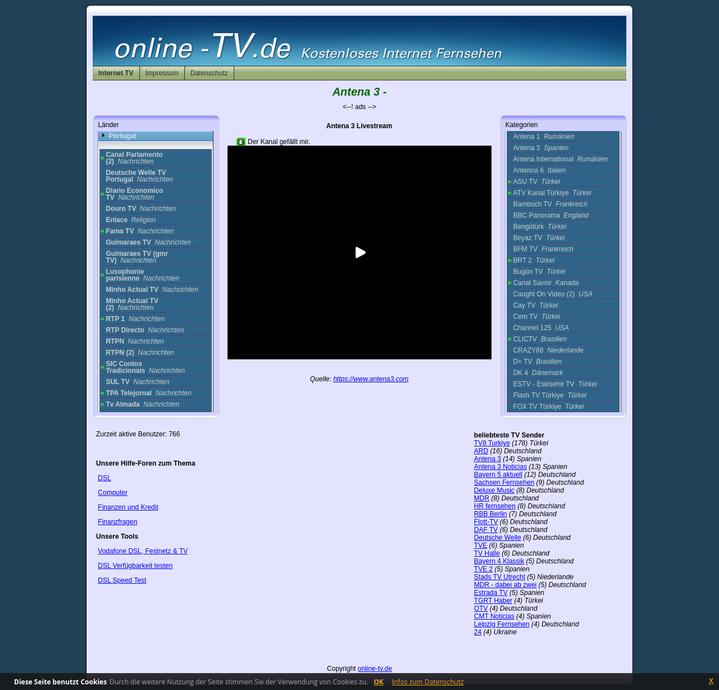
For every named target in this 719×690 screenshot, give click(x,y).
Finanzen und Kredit (128, 507)
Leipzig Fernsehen (502, 624)
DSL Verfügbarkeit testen (135, 566)
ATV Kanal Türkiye (552, 193)
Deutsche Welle (497, 538)
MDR (481, 498)
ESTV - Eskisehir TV (555, 384)
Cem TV (536, 317)
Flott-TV (486, 522)
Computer (113, 493)
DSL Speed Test (122, 580)
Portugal (122, 136)
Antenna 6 (539, 170)
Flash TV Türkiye (549, 395)
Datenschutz (209, 73)
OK (379, 682)
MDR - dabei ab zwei (505, 585)
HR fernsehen (495, 506)
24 (477, 632)
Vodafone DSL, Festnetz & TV (143, 551)
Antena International (560, 159)
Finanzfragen (117, 522)
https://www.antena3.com (370, 379)
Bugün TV (539, 272)
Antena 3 (540, 148)
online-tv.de (375, 669)
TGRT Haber (493, 601)
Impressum (162, 73)
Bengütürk (539, 227)
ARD (481, 451)
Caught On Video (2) (552, 294)
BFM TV (543, 249)
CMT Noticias (494, 616)
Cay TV (535, 305)
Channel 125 (540, 328)
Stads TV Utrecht (499, 577)
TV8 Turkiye (492, 443)
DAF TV (486, 530)
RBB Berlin (490, 514)
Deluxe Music (494, 490)
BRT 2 (533, 260)
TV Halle (487, 553)
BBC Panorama (550, 215)
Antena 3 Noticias (500, 467)
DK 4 (538, 373)
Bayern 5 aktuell (498, 475)
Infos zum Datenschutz (428, 682)
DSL (104, 478)
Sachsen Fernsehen (504, 482)
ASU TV (536, 182)
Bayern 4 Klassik (499, 561)
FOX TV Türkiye (548, 407)
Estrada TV (491, 593)
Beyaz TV (539, 238)
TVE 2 (483, 569)
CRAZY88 (548, 350)
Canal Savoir (546, 283)
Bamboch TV (550, 204)
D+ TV (537, 362)
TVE (480, 545)
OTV (481, 608)
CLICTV (539, 339)
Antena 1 (543, 137)
